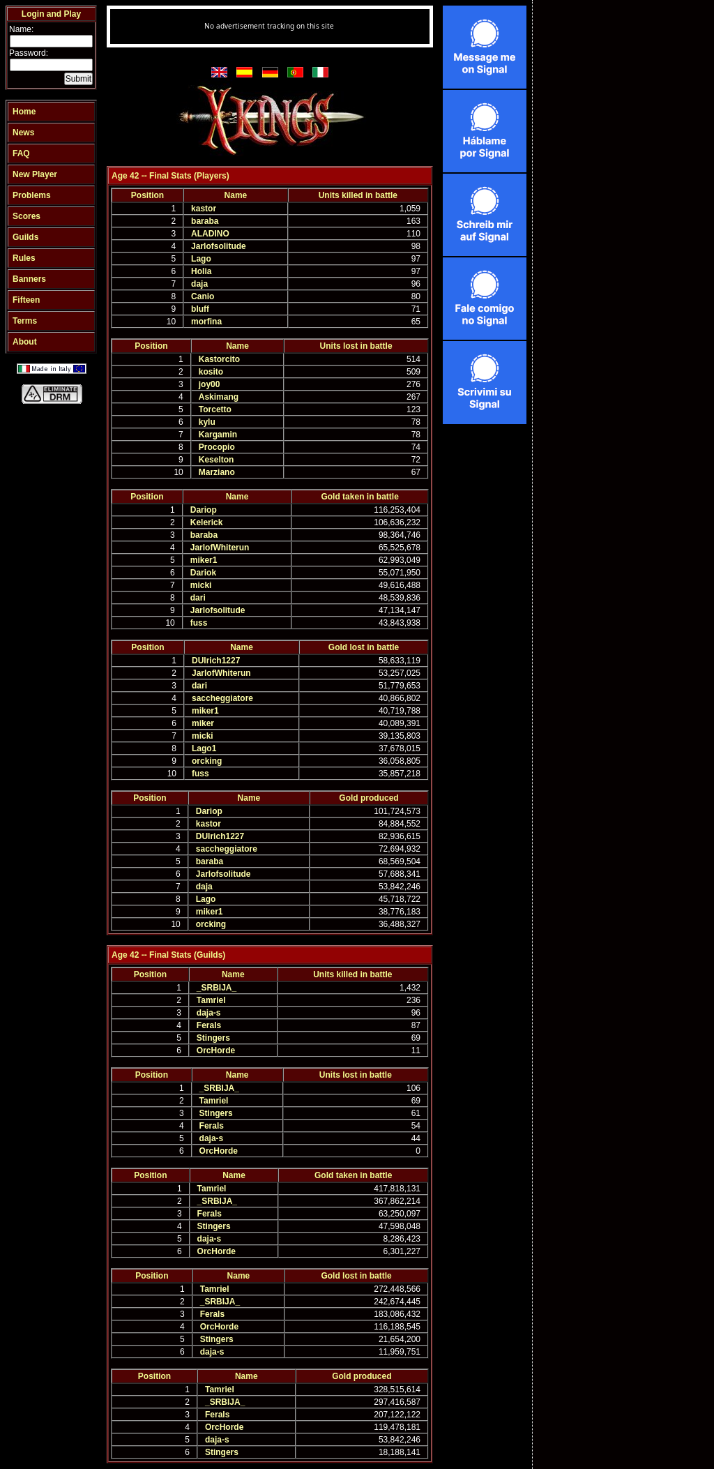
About (25, 342)
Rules (24, 258)
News (23, 132)
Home (24, 111)
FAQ (21, 153)
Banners (29, 279)
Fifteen (26, 300)
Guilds (25, 237)
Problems (32, 195)
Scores (26, 216)
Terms (25, 321)
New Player (35, 174)
